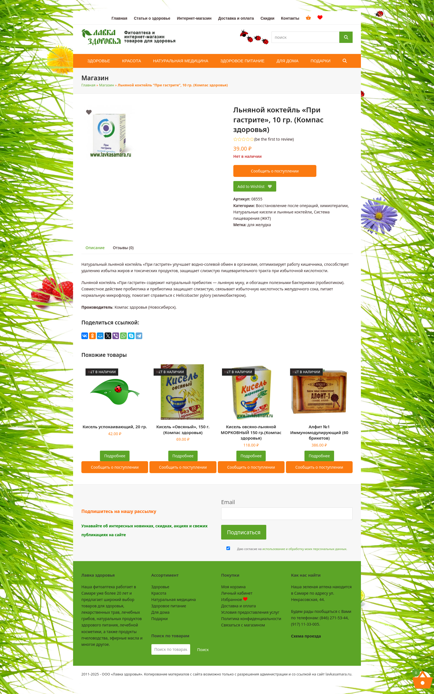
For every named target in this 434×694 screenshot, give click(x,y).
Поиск (203, 649)
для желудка (259, 224)
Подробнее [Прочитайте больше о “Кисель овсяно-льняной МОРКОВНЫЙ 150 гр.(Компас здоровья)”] (251, 455)
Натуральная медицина (173, 599)
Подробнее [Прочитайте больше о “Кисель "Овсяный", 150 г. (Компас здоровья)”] (182, 455)
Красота (158, 593)
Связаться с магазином (243, 625)
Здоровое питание (168, 605)
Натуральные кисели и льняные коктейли (272, 212)
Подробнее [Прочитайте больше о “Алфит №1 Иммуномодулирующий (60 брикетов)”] (319, 455)
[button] (344, 61)
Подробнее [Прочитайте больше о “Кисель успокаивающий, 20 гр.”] (114, 455)
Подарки (159, 618)
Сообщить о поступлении (275, 171)
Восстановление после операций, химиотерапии (302, 205)
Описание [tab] (95, 247)
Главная (88, 84)
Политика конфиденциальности (251, 618)
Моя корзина (233, 586)
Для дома (160, 612)
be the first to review (274, 139)
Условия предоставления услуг (250, 612)
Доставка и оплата (238, 605)
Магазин (106, 84)
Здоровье (160, 586)
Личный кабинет (236, 593)
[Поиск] (346, 37)
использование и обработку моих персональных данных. (304, 549)
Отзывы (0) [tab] (123, 247)
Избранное (234, 599)
